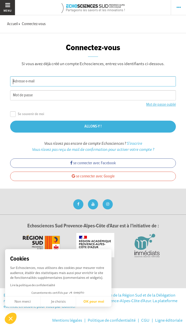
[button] (11, 318)
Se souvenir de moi (27, 114)
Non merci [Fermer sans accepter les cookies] (22, 301)
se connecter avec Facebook (93, 163)
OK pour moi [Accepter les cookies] (93, 301)
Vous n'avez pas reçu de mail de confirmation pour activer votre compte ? (93, 149)
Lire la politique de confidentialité (32, 285)
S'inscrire (134, 143)
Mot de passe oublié (161, 104)
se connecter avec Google (93, 176)
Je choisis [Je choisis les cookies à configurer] (58, 301)
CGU (145, 320)
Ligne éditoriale (168, 320)
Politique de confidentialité (112, 320)
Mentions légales (67, 320)
